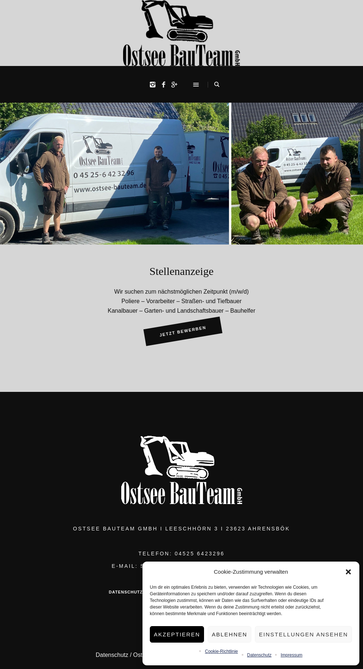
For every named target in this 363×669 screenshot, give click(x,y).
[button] (348, 572)
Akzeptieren (177, 634)
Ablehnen (229, 634)
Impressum (291, 655)
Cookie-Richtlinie (221, 651)
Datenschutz (259, 655)
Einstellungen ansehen (303, 634)
